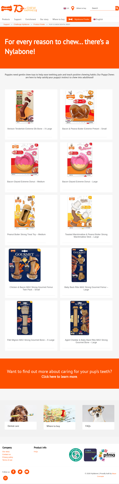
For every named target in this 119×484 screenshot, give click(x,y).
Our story (6, 452)
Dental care (15, 426)
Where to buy (55, 426)
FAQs (88, 426)
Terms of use (7, 460)
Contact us (6, 455)
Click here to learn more (59, 377)
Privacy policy (7, 458)
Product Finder (39, 24)
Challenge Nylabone (22, 24)
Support (6, 24)
